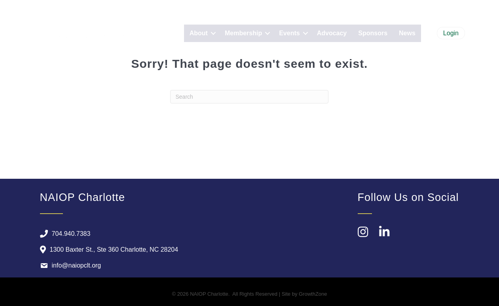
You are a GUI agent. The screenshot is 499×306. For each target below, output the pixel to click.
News (407, 33)
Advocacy (332, 33)
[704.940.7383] (63, 234)
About (199, 33)
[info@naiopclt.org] (68, 265)
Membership (243, 33)
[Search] (249, 96)
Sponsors (372, 33)
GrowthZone (313, 294)
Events (289, 33)
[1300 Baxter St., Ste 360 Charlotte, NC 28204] (107, 250)
